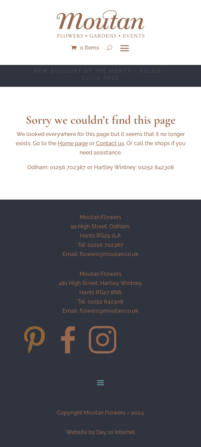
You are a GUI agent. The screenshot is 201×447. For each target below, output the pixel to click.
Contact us (110, 143)
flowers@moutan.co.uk (109, 254)
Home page (73, 143)
